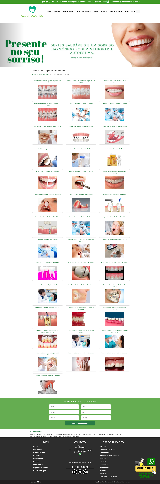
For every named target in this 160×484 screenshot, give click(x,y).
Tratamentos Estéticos (108, 477)
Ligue (43, 2)
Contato (95, 11)
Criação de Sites (119, 482)
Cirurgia (103, 446)
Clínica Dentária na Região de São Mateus (43, 436)
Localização (104, 11)
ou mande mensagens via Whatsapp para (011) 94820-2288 (82, 2)
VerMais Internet (107, 482)
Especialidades (68, 11)
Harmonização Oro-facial (109, 455)
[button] (12, 45)
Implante (103, 458)
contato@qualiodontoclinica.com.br (126, 2)
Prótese (103, 471)
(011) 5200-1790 (52, 2)
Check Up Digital (129, 11)
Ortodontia (104, 464)
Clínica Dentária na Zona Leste (69, 436)
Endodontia (104, 452)
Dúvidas (78, 11)
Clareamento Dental (107, 449)
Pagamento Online (116, 11)
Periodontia (104, 468)
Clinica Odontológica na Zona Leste (41, 434)
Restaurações (105, 474)
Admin (128, 482)
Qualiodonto (57, 11)
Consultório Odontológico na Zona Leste (68, 434)
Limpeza (103, 461)
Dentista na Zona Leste (43, 74)
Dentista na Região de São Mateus (94, 434)
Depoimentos (86, 11)
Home (49, 11)
